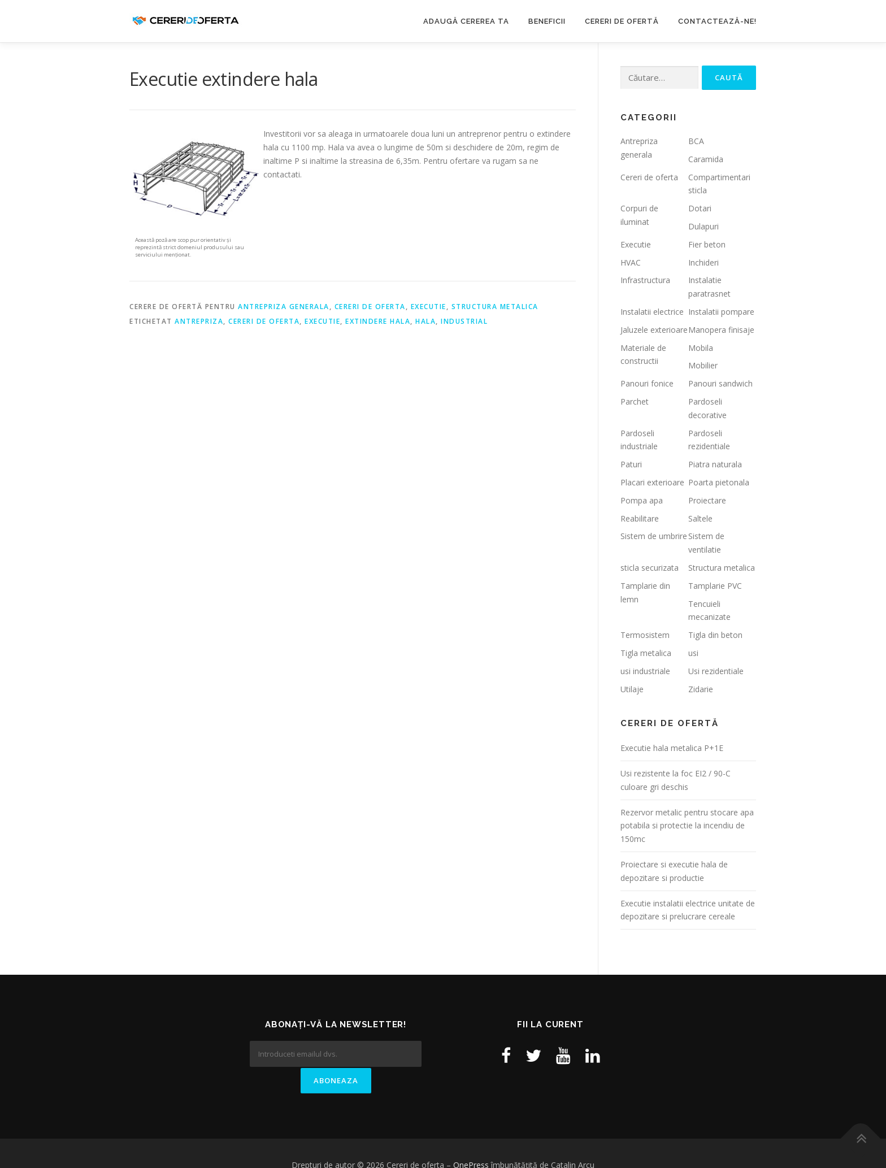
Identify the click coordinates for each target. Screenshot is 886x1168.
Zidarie (700, 689)
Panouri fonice (647, 383)
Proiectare (707, 500)
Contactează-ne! (717, 21)
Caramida (705, 159)
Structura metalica (494, 306)
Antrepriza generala (283, 306)
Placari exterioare (652, 482)
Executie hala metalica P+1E (671, 748)
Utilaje (632, 689)
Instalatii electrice (652, 311)
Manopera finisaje (721, 329)
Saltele (700, 518)
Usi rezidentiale (716, 671)
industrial (464, 321)
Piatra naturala (715, 464)
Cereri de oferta (370, 306)
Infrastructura (645, 280)
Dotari (699, 208)
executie (322, 321)
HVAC (630, 262)
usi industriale (645, 671)
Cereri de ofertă (622, 21)
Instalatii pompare (721, 311)
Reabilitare (639, 518)
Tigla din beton (715, 634)
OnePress (471, 1141)
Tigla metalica (645, 653)
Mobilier (703, 365)
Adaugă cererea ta (466, 21)
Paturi (631, 464)
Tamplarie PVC (715, 585)
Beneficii (547, 21)
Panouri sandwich (720, 383)
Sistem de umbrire (653, 536)
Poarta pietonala (718, 482)
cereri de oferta (263, 321)
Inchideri (703, 262)
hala (425, 321)
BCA (696, 141)
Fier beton (707, 244)
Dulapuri (703, 226)
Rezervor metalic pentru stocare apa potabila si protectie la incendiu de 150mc (687, 826)
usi (693, 653)
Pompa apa (641, 500)
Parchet (634, 401)
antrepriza (199, 321)
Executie (428, 306)
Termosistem (645, 634)
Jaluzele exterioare (654, 329)
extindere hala (377, 321)
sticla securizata (649, 567)
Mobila (700, 347)
